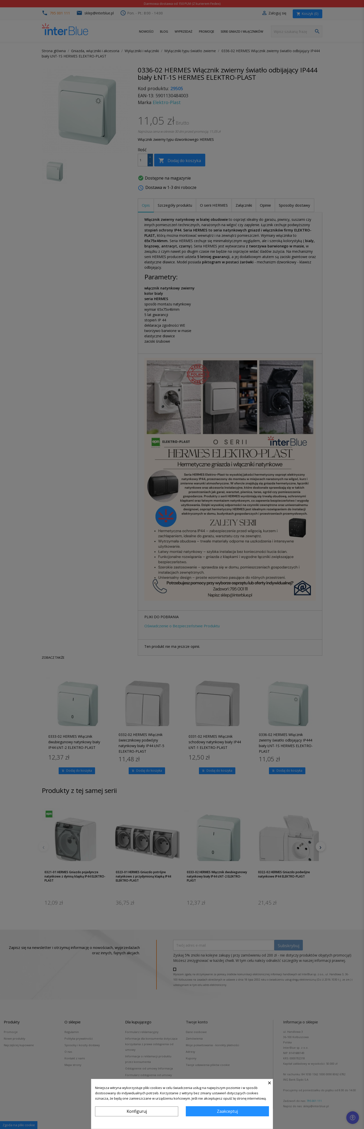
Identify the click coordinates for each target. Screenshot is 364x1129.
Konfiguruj (137, 1111)
